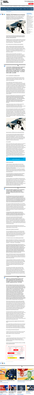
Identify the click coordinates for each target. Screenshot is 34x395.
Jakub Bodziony (21, 394)
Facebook (0, 14)
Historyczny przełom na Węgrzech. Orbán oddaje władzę (8, 380)
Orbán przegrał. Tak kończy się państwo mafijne (24, 380)
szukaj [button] (28, 6)
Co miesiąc (11, 353)
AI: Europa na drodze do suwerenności (29, 391)
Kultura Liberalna (4, 3)
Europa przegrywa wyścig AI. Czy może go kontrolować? (21, 391)
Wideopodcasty (15, 6)
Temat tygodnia (6, 6)
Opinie (19, 6)
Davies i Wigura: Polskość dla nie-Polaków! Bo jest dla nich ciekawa (12, 391)
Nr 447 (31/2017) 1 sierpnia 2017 (9, 13)
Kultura (11, 6)
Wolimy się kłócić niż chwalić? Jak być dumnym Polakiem (4, 391)
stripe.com (22, 358)
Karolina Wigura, (11, 393)
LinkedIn (4, 14)
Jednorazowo (18, 353)
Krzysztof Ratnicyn (28, 392)
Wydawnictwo (23, 6)
